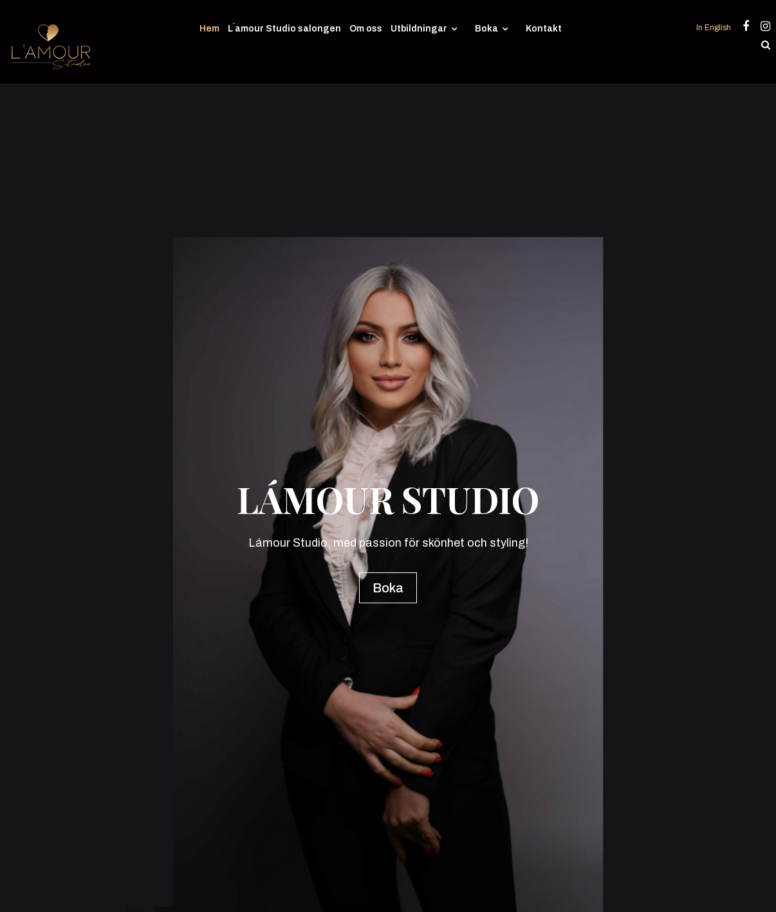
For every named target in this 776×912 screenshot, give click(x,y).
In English (714, 27)
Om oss (365, 28)
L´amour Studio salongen (284, 28)
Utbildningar (419, 28)
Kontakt (544, 28)
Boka (486, 28)
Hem (209, 28)
